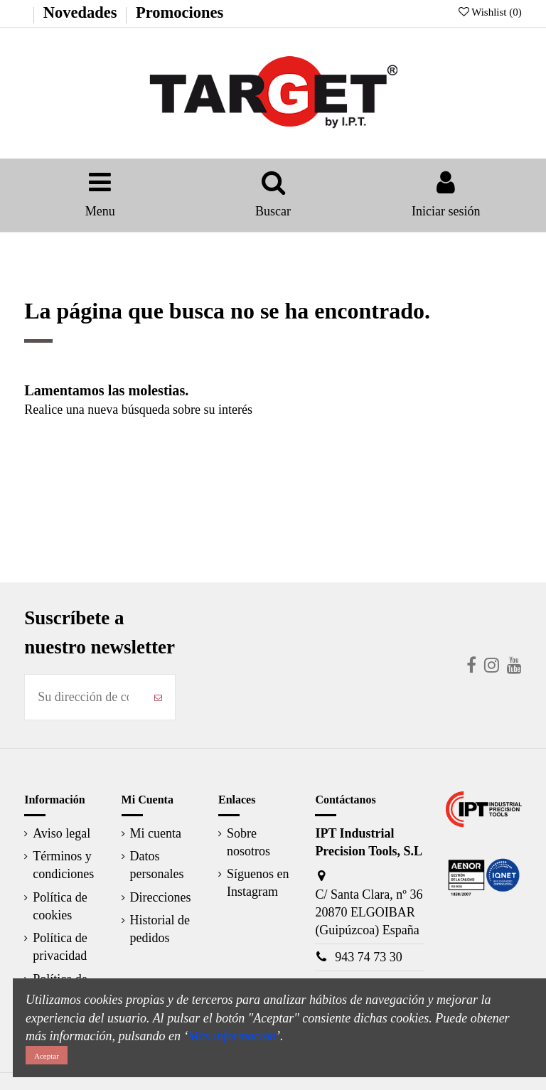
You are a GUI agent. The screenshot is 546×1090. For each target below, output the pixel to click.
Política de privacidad (60, 947)
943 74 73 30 (368, 957)
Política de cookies (60, 906)
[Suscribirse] (158, 697)
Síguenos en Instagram (258, 883)
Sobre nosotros (248, 842)
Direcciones (160, 897)
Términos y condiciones (63, 865)
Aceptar (46, 1056)
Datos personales (157, 865)
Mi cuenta (155, 833)
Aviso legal (61, 833)
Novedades (80, 12)
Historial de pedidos (160, 929)
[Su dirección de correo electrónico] (83, 697)
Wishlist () (490, 12)
